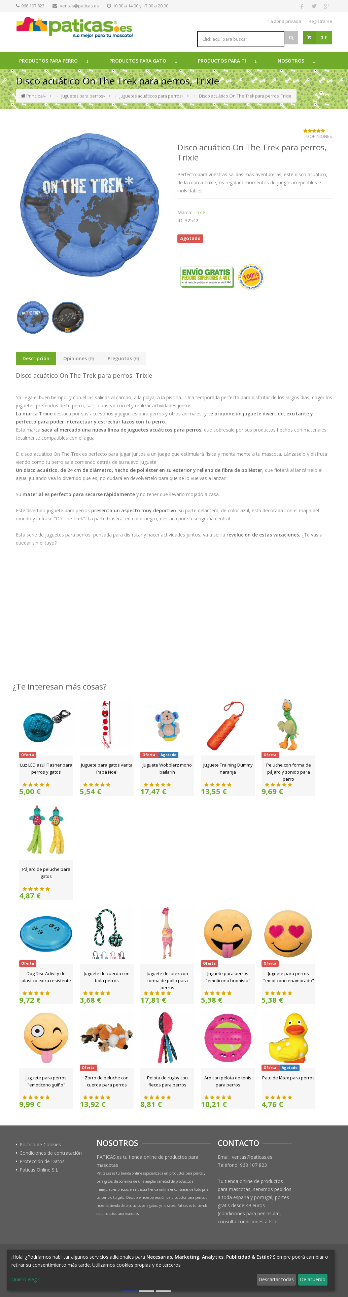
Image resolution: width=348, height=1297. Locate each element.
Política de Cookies (40, 1145)
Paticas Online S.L (39, 1170)
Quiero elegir (25, 1279)
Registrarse (320, 21)
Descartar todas (276, 1279)
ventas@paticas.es (79, 6)
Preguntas (123, 358)
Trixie (199, 212)
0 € (323, 37)
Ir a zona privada (284, 21)
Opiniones (78, 358)
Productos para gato (137, 61)
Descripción (36, 358)
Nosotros (291, 61)
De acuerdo (312, 1279)
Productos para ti (222, 61)
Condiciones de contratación (51, 1153)
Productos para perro (48, 61)
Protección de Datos (42, 1161)
